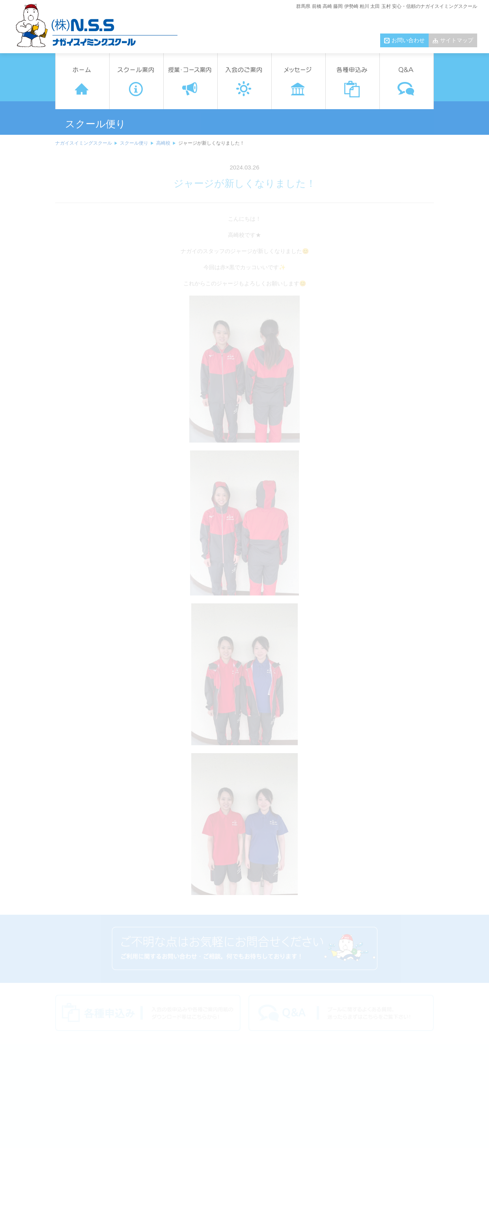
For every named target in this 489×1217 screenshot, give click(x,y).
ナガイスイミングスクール (83, 143)
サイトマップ (456, 40)
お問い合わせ (408, 40)
